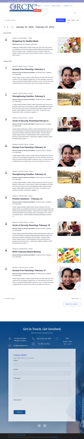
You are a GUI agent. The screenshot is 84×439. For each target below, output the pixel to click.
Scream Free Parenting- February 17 (29, 270)
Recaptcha (18, 398)
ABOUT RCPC (56, 6)
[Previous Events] (4, 27)
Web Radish (54, 437)
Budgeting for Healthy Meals (25, 41)
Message (17, 376)
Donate (37, 10)
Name (16, 358)
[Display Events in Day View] (78, 20)
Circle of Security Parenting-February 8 (30, 121)
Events (46, 6)
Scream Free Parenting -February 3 (28, 69)
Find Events (61, 20)
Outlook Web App (20, 435)
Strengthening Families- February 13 (29, 174)
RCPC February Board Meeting (26, 252)
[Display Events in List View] (69, 20)
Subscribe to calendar (71, 304)
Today (12, 27)
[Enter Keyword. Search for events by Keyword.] (29, 20)
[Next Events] (7, 27)
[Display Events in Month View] (73, 20)
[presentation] (26, 403)
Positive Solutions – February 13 (27, 199)
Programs (36, 6)
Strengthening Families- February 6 (28, 96)
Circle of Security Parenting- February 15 (31, 225)
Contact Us (68, 6)
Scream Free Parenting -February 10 (29, 147)
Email (16, 367)
